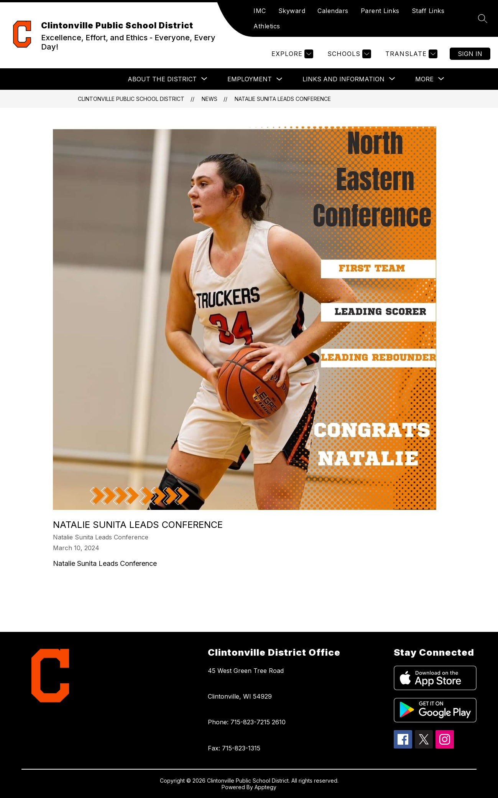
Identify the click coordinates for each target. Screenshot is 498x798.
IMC (259, 11)
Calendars (332, 11)
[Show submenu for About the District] (162, 79)
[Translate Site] (410, 54)
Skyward (292, 11)
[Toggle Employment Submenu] (279, 79)
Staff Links (428, 11)
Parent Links (380, 11)
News (209, 99)
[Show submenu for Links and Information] (343, 79)
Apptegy (265, 787)
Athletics (266, 26)
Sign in (470, 54)
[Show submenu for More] (424, 79)
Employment (249, 79)
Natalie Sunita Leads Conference (283, 99)
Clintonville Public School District (131, 99)
